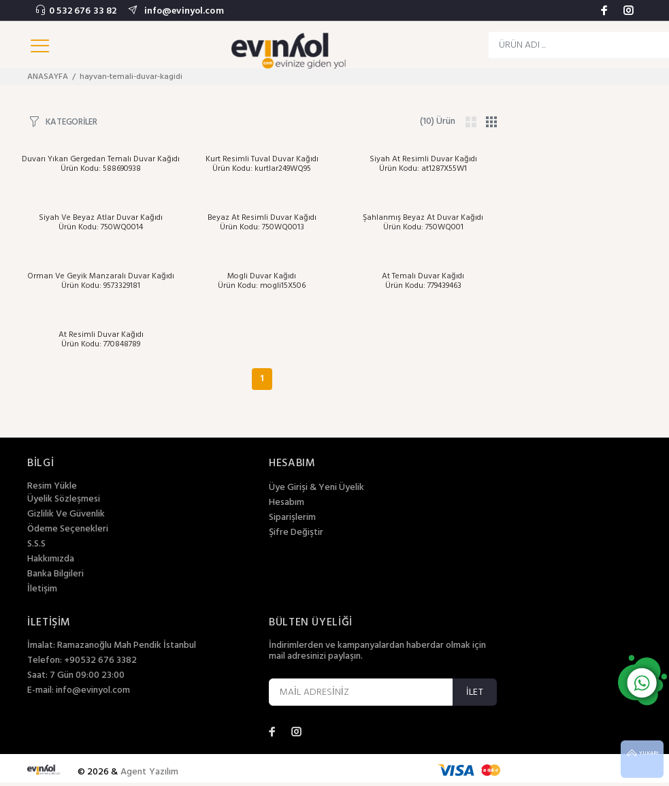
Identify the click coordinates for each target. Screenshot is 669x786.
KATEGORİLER (71, 121)
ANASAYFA (47, 77)
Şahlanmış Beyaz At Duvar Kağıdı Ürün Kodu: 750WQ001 (423, 222)
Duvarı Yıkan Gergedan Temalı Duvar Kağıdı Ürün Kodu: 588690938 (101, 164)
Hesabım (286, 502)
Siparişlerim (292, 517)
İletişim (42, 589)
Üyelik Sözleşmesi (63, 499)
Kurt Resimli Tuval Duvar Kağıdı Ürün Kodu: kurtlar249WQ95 (262, 164)
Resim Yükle (52, 486)
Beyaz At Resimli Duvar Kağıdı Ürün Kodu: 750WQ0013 (262, 222)
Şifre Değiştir (296, 532)
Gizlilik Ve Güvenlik (66, 514)
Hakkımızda (50, 559)
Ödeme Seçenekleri (67, 529)
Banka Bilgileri (55, 574)
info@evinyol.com (182, 11)
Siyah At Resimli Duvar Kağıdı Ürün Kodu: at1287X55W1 (423, 164)
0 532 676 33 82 (82, 11)
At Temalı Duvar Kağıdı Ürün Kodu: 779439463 (423, 281)
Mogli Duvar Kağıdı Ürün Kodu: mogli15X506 (262, 281)
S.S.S (36, 544)
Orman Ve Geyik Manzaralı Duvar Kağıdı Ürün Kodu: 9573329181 (100, 281)
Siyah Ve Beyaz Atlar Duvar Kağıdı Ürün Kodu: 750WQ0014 (101, 222)
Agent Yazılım (149, 772)
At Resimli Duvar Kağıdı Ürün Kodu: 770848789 (101, 339)
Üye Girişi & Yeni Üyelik (316, 487)
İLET (474, 692)
